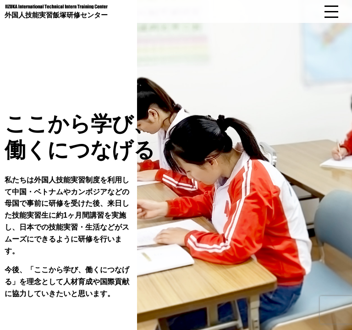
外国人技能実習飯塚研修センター (56, 14)
